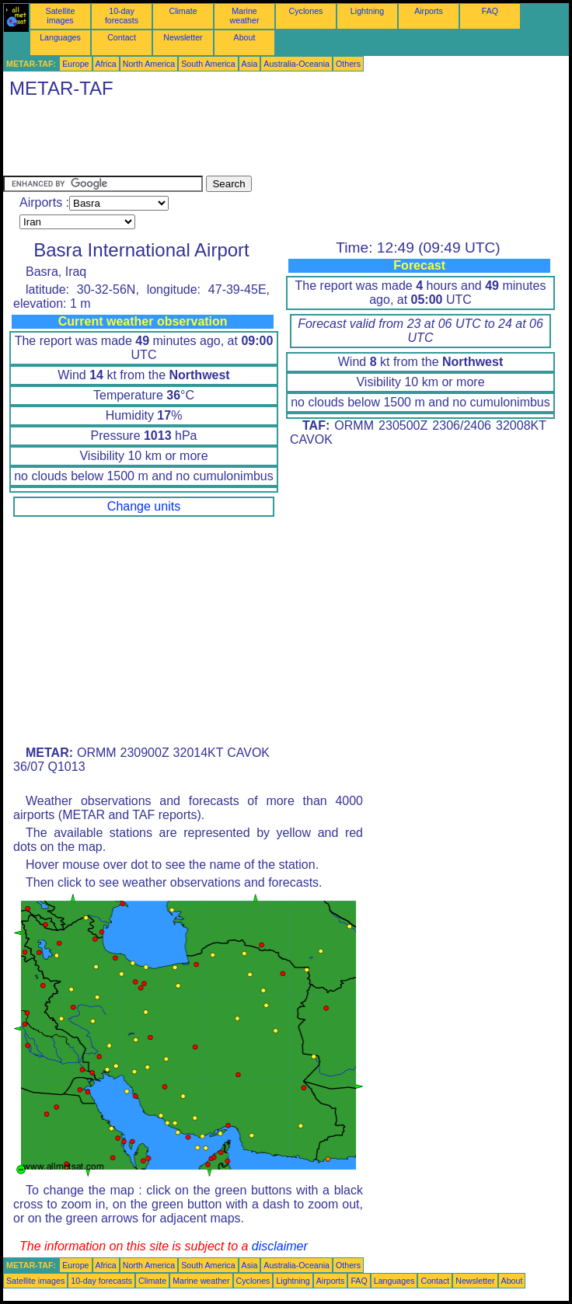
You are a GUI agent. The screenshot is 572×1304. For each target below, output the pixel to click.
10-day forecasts (121, 15)
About (245, 37)
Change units (143, 506)
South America (208, 63)
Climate (183, 11)
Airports (428, 11)
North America (149, 63)
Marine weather (245, 15)
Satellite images (60, 15)
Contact (121, 37)
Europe (75, 63)
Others (348, 63)
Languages (60, 37)
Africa (106, 63)
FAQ (490, 11)
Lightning (367, 11)
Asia (250, 63)
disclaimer (280, 1246)
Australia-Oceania (296, 63)
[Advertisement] (286, 141)
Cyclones (306, 11)
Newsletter (182, 37)
